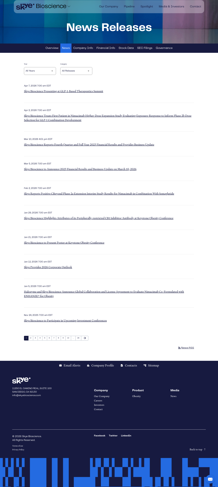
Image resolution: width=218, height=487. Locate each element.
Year (25, 64)
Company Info (83, 48)
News (66, 48)
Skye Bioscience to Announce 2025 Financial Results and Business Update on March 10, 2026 (80, 169)
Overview (52, 48)
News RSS (186, 348)
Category (63, 64)
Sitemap (151, 365)
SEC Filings (144, 48)
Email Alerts (69, 365)
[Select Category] (76, 71)
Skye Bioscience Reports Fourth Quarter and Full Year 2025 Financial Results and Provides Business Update (89, 145)
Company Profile (100, 365)
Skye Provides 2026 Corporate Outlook (48, 267)
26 (79, 338)
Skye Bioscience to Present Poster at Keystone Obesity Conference (64, 243)
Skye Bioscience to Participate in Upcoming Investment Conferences (65, 320)
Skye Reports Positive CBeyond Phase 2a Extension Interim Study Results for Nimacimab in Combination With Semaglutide (99, 194)
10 (69, 338)
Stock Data (126, 48)
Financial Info (106, 48)
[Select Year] (40, 71)
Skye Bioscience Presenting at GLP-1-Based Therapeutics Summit (63, 91)
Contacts (128, 365)
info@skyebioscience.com (26, 395)
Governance (164, 48)
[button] (210, 479)
